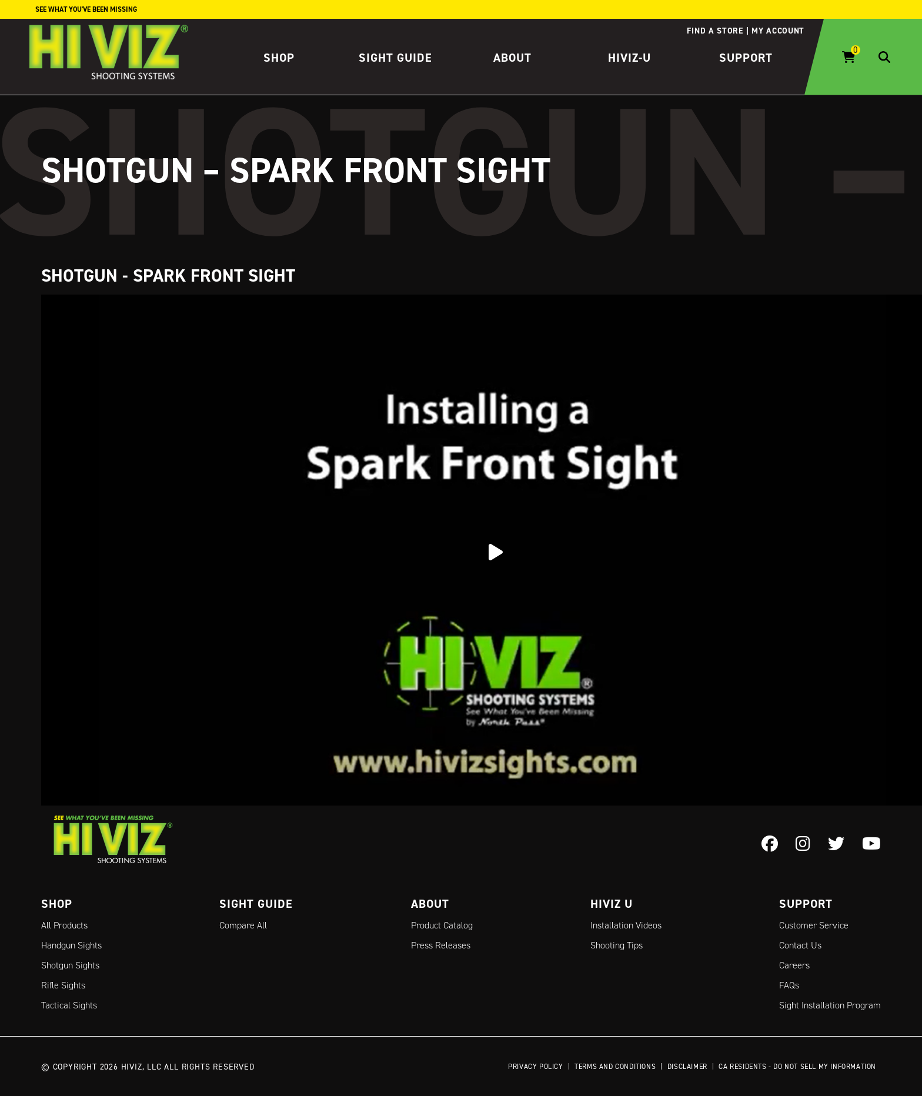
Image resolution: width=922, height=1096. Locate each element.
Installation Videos (626, 925)
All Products (64, 925)
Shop (279, 57)
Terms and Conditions (615, 1066)
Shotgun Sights (70, 965)
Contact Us (800, 945)
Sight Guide (395, 57)
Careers (794, 965)
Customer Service (813, 925)
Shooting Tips (616, 945)
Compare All (243, 925)
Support (746, 57)
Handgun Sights (71, 945)
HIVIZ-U (629, 57)
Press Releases (440, 945)
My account (777, 30)
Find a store (715, 30)
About (512, 57)
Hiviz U (611, 903)
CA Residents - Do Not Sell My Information (797, 1066)
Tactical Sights (69, 1005)
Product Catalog (442, 925)
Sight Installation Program (830, 1005)
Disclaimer (687, 1066)
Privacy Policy (535, 1066)
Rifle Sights (63, 985)
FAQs (789, 985)
